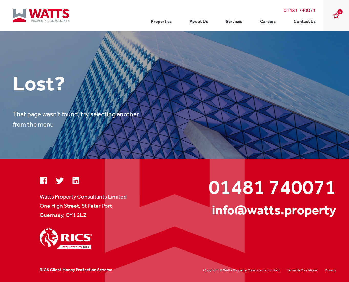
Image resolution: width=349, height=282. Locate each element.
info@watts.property (274, 209)
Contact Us (305, 21)
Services (234, 21)
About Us (199, 21)
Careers (268, 21)
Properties (161, 21)
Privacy (330, 270)
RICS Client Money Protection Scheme (76, 269)
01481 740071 (300, 10)
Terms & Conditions (302, 270)
